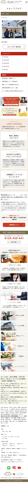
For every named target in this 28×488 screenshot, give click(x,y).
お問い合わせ (4, 455)
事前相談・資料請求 (12, 455)
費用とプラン (4, 434)
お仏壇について (5, 445)
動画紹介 (19, 448)
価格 (10, 431)
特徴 (2, 429)
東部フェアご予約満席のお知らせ (10, 84)
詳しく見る (14, 242)
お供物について (20, 443)
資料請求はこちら (14, 224)
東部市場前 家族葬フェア (8, 78)
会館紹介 (3, 448)
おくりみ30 (4, 436)
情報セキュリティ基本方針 (16, 459)
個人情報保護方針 (5, 459)
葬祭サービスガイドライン (17, 461)
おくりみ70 (17, 436)
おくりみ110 (4, 438)
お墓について (12, 445)
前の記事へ (5, 42)
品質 (3, 431)
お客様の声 (8, 448)
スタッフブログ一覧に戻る (14, 46)
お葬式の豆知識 (4, 441)
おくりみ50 (10, 436)
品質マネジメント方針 (6, 461)
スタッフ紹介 (9, 452)
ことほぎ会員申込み (22, 455)
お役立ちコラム (16, 452)
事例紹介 (14, 448)
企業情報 (3, 452)
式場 (6, 431)
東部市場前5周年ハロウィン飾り (10, 87)
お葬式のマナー (12, 443)
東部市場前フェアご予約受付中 (10, 81)
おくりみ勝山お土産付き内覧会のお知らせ (12, 91)
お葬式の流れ (5, 443)
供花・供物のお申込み (6, 457)
